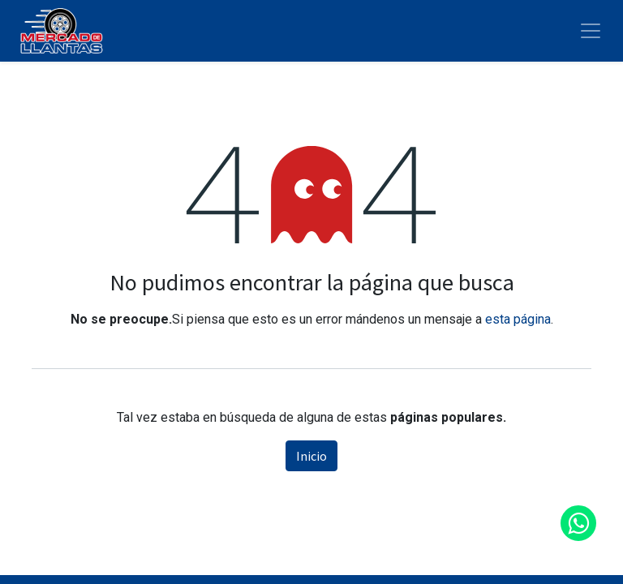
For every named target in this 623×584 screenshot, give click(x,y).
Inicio (311, 456)
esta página (518, 319)
